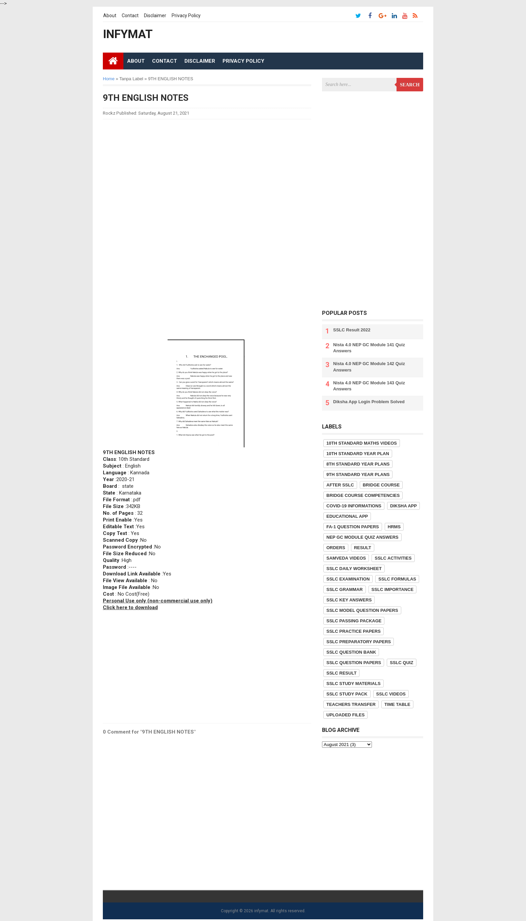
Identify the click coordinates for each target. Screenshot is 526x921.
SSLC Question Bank (351, 652)
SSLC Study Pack (347, 693)
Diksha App (403, 505)
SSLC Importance (393, 589)
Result (362, 547)
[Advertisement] (207, 171)
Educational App (347, 516)
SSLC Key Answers (349, 599)
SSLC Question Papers (353, 662)
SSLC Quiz (401, 662)
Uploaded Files (345, 714)
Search (409, 84)
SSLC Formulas (397, 579)
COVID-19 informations (353, 505)
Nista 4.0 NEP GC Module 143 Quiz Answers (369, 385)
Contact (130, 15)
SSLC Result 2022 (352, 329)
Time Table (397, 704)
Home (109, 78)
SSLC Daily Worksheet (354, 568)
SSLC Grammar (344, 589)
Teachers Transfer (351, 704)
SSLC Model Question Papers (362, 610)
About (109, 15)
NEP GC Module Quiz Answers (362, 537)
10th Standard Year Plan (357, 453)
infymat (261, 911)
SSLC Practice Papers (353, 631)
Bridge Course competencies (363, 495)
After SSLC (340, 484)
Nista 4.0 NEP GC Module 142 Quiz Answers (369, 366)
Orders (335, 547)
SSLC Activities (393, 558)
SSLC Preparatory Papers (358, 641)
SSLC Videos (391, 693)
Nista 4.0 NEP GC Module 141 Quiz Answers (369, 347)
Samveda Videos (346, 558)
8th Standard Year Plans (357, 464)
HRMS (394, 526)
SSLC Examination (348, 579)
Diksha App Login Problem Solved (369, 401)
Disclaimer (155, 15)
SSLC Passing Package (353, 620)
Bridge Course (381, 484)
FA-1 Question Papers (352, 526)
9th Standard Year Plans (357, 474)
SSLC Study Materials (353, 683)
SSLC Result (341, 673)
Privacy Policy (186, 15)
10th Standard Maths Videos (361, 443)
